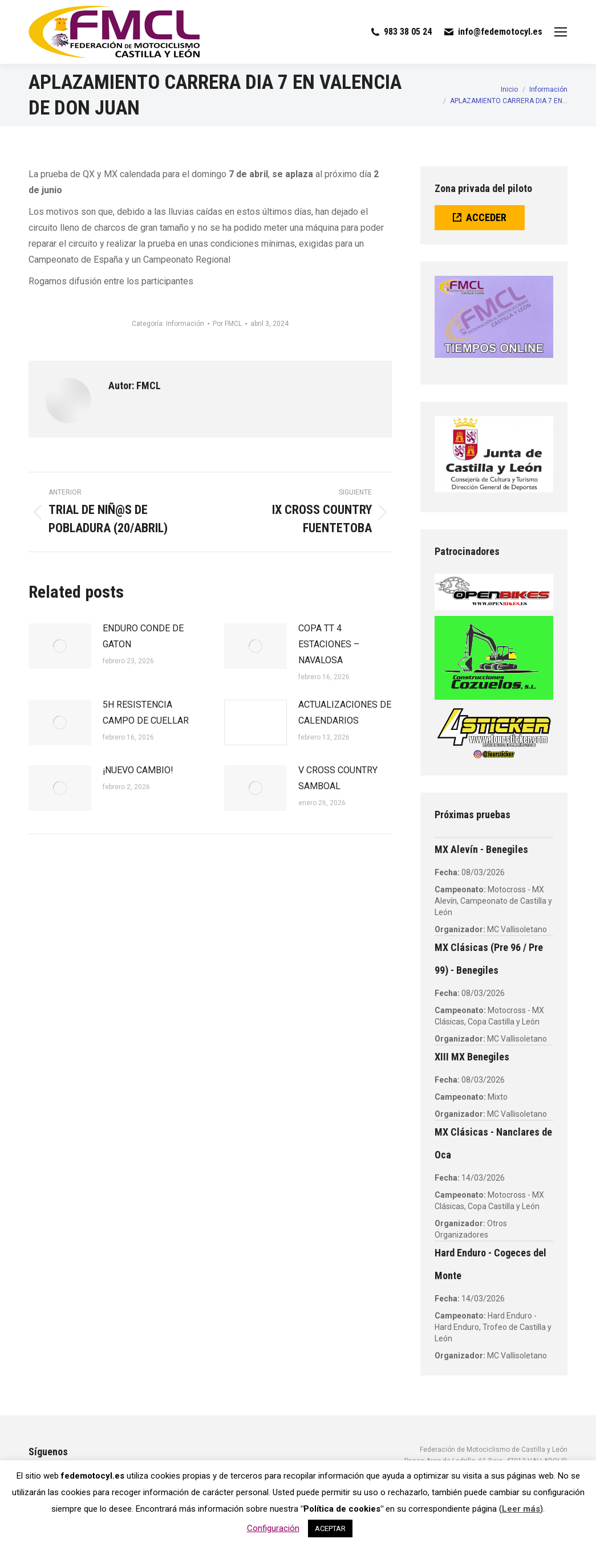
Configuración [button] (273, 1528)
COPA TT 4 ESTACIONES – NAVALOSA (328, 644)
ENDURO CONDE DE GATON (143, 636)
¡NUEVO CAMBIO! (138, 770)
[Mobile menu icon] (560, 32)
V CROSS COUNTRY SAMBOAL (338, 778)
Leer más (521, 1509)
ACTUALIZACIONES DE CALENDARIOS (344, 712)
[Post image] (60, 646)
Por (227, 324)
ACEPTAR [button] (330, 1528)
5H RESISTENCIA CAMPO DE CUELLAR (146, 712)
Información (185, 324)
